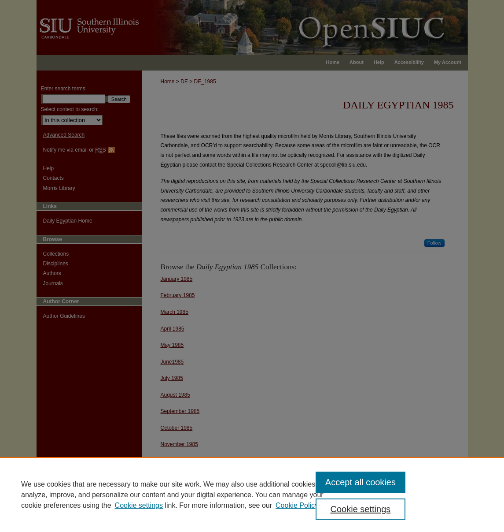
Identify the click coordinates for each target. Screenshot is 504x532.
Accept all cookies (360, 482)
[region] (252, 494)
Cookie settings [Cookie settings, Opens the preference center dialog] (361, 509)
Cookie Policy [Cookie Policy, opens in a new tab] (297, 505)
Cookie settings (139, 505)
